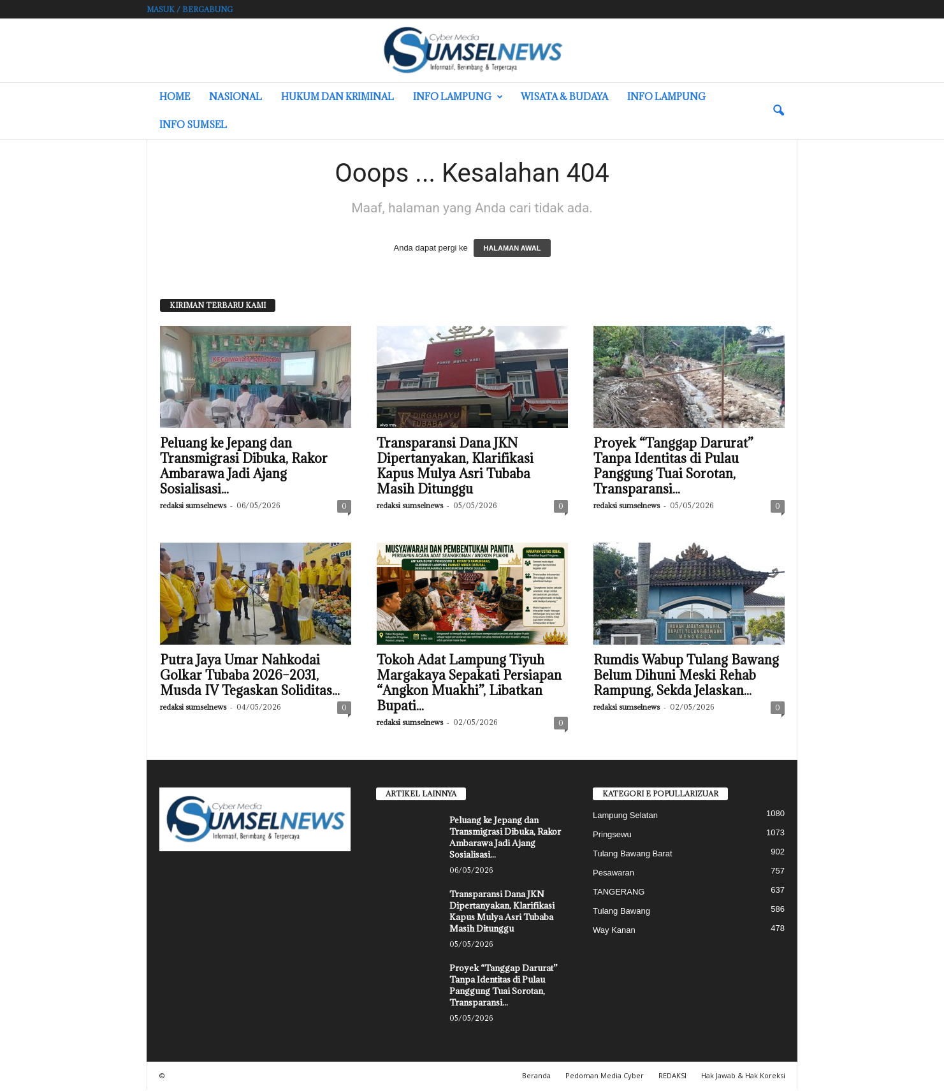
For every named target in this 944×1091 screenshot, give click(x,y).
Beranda (536, 1076)
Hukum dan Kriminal (337, 97)
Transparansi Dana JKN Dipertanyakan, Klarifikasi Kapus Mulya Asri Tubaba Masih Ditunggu (455, 467)
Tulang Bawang (621, 912)
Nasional (235, 97)
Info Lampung (458, 97)
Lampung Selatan (625, 816)
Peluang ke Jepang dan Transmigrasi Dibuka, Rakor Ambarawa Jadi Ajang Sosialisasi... (244, 467)
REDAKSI (672, 1076)
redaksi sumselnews (193, 506)
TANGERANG (618, 893)
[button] (778, 111)
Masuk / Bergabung (190, 9)
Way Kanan (614, 931)
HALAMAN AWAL (512, 249)
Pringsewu (612, 835)
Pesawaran (613, 874)
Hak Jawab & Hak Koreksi (743, 1076)
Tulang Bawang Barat (632, 855)
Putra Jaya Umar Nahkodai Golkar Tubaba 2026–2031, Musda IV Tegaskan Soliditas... (250, 676)
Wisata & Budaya (564, 97)
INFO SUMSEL (193, 125)
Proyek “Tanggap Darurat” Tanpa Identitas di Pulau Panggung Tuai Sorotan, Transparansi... (673, 467)
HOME (174, 97)
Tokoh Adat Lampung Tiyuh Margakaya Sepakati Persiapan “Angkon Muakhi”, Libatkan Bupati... (469, 684)
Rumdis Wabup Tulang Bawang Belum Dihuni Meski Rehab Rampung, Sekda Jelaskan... (686, 676)
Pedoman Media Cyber (604, 1076)
